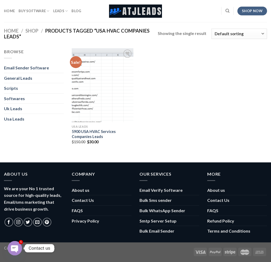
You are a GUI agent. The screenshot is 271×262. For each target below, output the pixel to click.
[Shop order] (239, 34)
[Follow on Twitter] (28, 222)
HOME (9, 11)
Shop (31, 31)
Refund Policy (220, 220)
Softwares (14, 98)
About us (80, 190)
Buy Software (34, 11)
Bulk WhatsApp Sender (162, 210)
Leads (60, 11)
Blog (76, 11)
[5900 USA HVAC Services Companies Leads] (102, 85)
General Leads (18, 78)
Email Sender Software (26, 67)
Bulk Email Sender (156, 230)
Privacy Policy (85, 220)
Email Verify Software (161, 190)
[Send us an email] (37, 222)
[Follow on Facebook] (8, 222)
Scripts (11, 88)
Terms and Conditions (228, 230)
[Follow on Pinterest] (47, 222)
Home (11, 31)
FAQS (77, 210)
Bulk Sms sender (155, 200)
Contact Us (83, 200)
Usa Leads (14, 118)
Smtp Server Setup (158, 220)
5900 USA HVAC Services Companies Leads (94, 134)
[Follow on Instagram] (18, 222)
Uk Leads (13, 108)
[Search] (227, 11)
